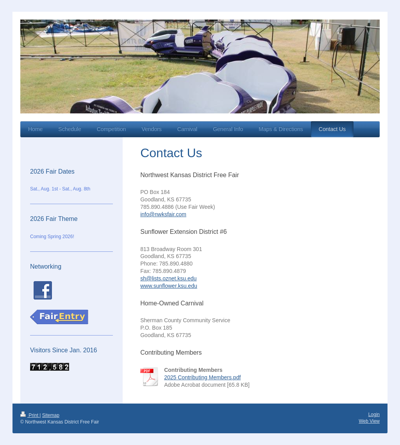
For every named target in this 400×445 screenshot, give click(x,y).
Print (29, 415)
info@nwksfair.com (163, 214)
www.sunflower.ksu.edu (168, 286)
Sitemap (50, 415)
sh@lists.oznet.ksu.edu (168, 278)
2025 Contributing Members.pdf (202, 377)
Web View (369, 421)
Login (374, 414)
